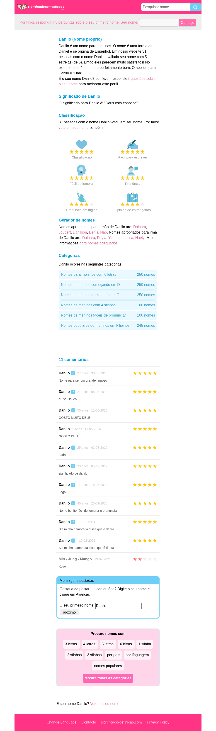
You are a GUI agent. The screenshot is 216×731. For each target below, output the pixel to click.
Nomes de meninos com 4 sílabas (108, 305)
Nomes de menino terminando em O (108, 295)
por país (113, 655)
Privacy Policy (158, 722)
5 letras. (108, 644)
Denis (93, 232)
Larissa (127, 238)
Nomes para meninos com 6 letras (108, 274)
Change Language (62, 722)
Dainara (139, 227)
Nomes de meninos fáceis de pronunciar (108, 315)
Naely (140, 238)
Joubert (65, 232)
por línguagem (137, 655)
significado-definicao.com (121, 722)
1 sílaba (144, 644)
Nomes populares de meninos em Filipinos (108, 325)
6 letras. (126, 644)
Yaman (114, 238)
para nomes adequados (99, 243)
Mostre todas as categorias (108, 678)
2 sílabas (74, 655)
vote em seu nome (74, 127)
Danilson (80, 232)
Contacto (89, 722)
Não (103, 232)
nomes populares (108, 666)
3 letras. (71, 644)
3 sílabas (94, 655)
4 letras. (89, 644)
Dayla (101, 238)
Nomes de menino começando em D (108, 285)
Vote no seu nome (104, 704)
